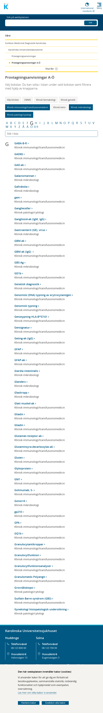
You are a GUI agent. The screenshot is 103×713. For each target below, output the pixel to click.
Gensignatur (22, 327)
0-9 (36, 127)
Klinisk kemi (59, 107)
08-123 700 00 (49, 648)
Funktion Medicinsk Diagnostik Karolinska (25, 43)
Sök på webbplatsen (18, 22)
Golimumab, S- (23, 490)
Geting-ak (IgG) (23, 338)
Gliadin (18, 414)
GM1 (17, 479)
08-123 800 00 (18, 648)
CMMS (27, 99)
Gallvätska (20, 186)
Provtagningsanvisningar (24, 56)
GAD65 (18, 154)
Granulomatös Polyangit (29, 577)
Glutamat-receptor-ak (28, 436)
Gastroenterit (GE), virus (29, 230)
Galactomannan (24, 176)
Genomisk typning (25, 306)
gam (17, 197)
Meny (99, 8)
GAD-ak (19, 165)
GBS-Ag (19, 262)
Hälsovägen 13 (19, 657)
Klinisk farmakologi (46, 99)
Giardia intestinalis (26, 371)
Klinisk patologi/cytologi (19, 114)
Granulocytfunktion (26, 555)
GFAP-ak (19, 360)
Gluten (18, 457)
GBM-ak (19, 241)
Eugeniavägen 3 (50, 657)
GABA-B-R (20, 143)
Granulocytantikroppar (28, 544)
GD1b (17, 273)
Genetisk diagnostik (26, 284)
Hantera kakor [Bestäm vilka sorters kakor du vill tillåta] (28, 703)
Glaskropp (20, 392)
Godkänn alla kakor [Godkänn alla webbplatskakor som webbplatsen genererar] (55, 703)
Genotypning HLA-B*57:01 (30, 316)
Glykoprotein (22, 468)
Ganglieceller (22, 208)
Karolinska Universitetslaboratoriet (25, 49)
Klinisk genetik (68, 99)
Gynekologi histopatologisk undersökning (40, 609)
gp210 (18, 512)
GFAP (17, 349)
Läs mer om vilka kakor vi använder (37, 692)
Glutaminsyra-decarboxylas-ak (33, 446)
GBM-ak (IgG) (23, 251)
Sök (90, 22)
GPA (17, 522)
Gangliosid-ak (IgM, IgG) (29, 219)
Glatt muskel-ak (24, 403)
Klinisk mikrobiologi (81, 107)
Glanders (20, 381)
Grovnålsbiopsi (23, 587)
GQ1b (17, 533)
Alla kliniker (13, 99)
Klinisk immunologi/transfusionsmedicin (27, 107)
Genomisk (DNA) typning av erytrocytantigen (42, 295)
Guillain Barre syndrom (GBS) (32, 598)
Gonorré (19, 501)
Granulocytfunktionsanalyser (32, 566)
